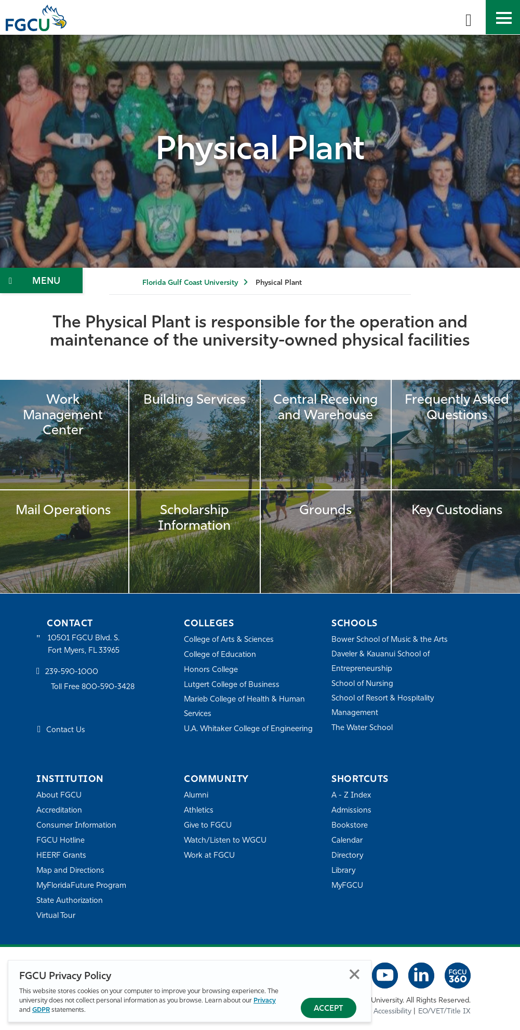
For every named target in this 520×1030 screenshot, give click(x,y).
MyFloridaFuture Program (81, 886)
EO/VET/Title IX (444, 1011)
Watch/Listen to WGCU (226, 841)
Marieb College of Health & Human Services (245, 707)
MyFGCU (347, 886)
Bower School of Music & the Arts (390, 640)
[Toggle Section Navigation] (41, 280)
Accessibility (392, 1011)
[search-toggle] (468, 17)
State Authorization (69, 901)
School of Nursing (362, 684)
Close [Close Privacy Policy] (354, 974)
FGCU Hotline (60, 841)
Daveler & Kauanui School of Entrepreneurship (381, 662)
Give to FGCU (208, 826)
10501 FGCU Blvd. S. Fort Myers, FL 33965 (84, 645)
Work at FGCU (209, 856)
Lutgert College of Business (232, 685)
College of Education (220, 655)
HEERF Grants (61, 856)
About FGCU (59, 796)
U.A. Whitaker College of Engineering (249, 729)
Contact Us (65, 731)
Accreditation (59, 811)
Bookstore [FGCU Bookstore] (349, 826)
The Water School (362, 728)
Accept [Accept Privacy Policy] (328, 1009)
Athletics (199, 811)
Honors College (211, 670)
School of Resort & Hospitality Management (383, 706)
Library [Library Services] (343, 871)
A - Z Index (351, 796)
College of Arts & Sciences (229, 640)
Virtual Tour (56, 916)
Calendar (347, 841)
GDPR (41, 1010)
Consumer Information (76, 826)
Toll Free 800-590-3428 (93, 688)
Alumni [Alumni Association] (196, 796)
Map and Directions (70, 871)
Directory (347, 856)
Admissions (351, 811)
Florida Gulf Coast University (190, 283)
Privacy (265, 1000)
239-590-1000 (71, 673)
